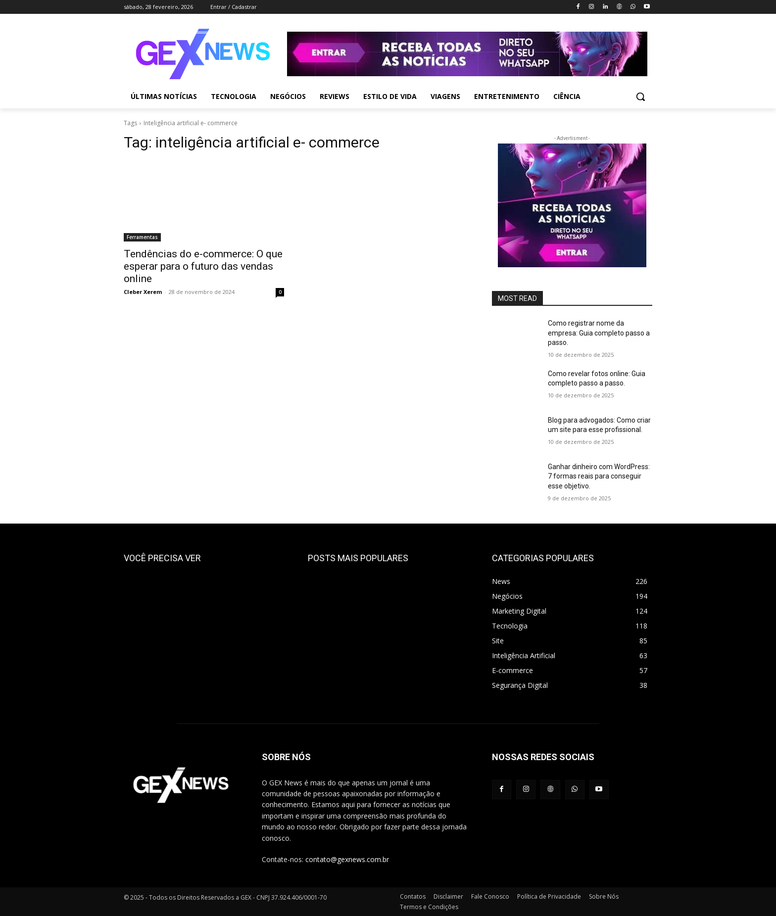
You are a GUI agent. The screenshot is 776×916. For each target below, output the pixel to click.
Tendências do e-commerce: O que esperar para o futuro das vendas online (203, 266)
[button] (640, 96)
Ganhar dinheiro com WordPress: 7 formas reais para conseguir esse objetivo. (599, 476)
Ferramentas (142, 237)
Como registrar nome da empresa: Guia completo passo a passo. (599, 332)
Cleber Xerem (143, 291)
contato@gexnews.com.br (347, 859)
